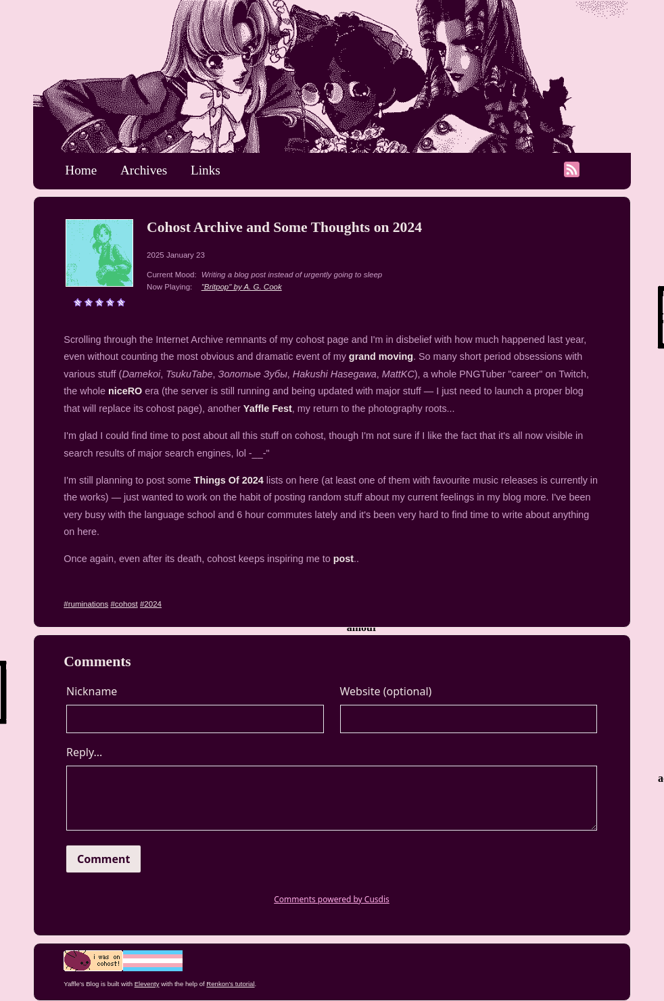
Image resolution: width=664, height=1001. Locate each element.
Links (205, 170)
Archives (143, 170)
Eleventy (147, 983)
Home (81, 170)
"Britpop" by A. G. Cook (241, 287)
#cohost (123, 604)
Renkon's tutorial (230, 983)
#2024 (151, 604)
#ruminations (86, 604)
